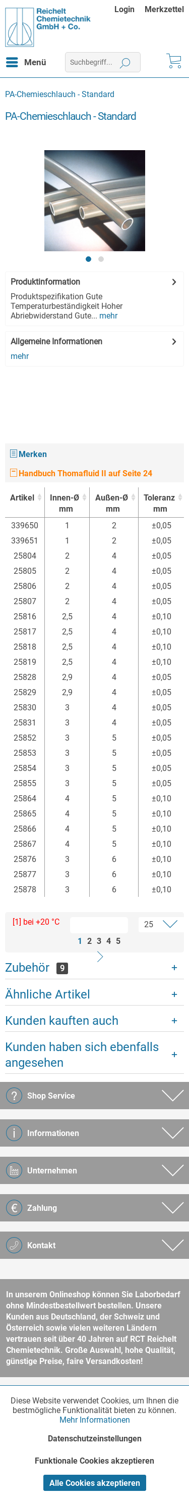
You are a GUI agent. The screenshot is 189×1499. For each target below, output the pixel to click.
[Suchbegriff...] (103, 62)
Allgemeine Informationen (56, 341)
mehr (107, 316)
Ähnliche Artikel (47, 994)
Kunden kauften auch (61, 1021)
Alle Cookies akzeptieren (94, 1483)
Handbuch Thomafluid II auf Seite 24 (81, 473)
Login (124, 9)
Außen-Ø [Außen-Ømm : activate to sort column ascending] (111, 504)
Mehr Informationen (94, 1420)
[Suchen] (125, 62)
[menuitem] (129, 9)
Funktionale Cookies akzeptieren (94, 1461)
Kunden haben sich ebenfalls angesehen (82, 1055)
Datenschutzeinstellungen (95, 1438)
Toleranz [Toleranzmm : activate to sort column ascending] (159, 504)
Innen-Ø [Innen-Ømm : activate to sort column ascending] (64, 504)
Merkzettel (164, 9)
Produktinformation (45, 282)
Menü (26, 60)
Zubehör (36, 968)
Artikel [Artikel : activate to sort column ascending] (22, 498)
